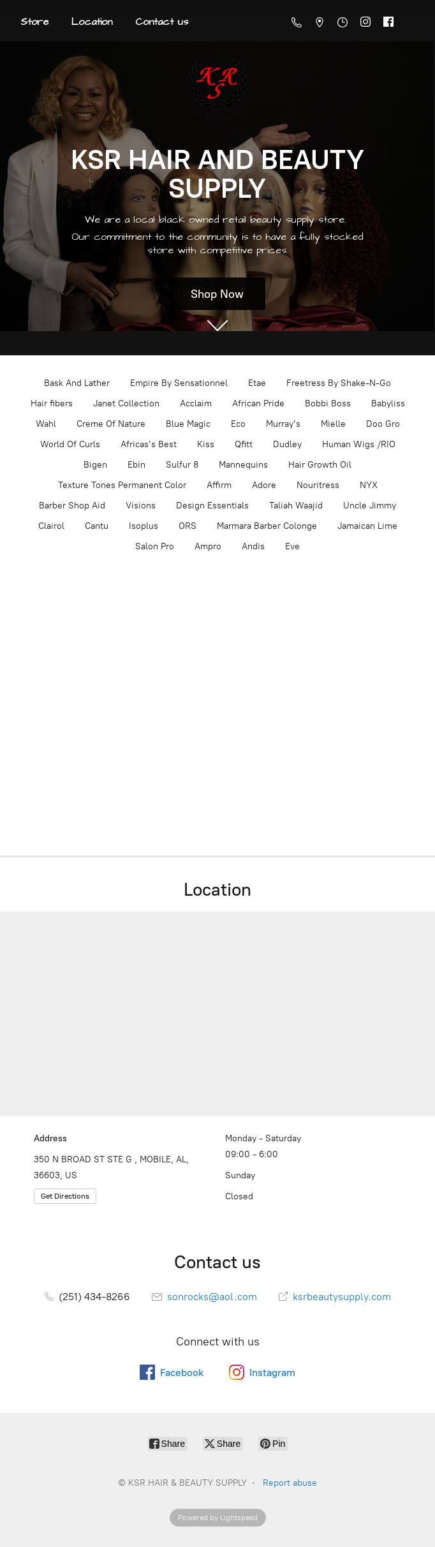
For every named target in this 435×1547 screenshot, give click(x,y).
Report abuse (290, 1482)
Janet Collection (126, 403)
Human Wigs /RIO (358, 444)
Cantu (96, 526)
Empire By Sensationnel (179, 383)
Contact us (161, 22)
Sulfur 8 (182, 464)
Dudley (287, 444)
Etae (257, 383)
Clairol (51, 526)
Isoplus (143, 526)
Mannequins (243, 464)
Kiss (205, 444)
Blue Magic (188, 423)
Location (91, 22)
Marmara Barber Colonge (267, 526)
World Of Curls (70, 444)
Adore (264, 485)
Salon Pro (154, 546)
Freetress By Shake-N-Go (338, 383)
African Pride (258, 403)
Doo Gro (383, 423)
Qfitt (244, 444)
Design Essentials (212, 505)
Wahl (46, 423)
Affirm (219, 485)
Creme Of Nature (111, 423)
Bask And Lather (77, 383)
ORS (187, 526)
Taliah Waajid (296, 505)
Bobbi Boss (328, 403)
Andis (253, 546)
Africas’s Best (149, 444)
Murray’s (283, 423)
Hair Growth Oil (319, 464)
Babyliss (388, 403)
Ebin (136, 464)
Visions (141, 505)
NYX (369, 485)
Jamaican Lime (367, 526)
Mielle (333, 423)
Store (34, 22)
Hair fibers (52, 403)
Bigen (95, 464)
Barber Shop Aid (72, 505)
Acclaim (196, 403)
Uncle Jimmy (369, 505)
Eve (292, 546)
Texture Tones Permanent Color (122, 485)
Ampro (208, 546)
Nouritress (318, 485)
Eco (238, 423)
